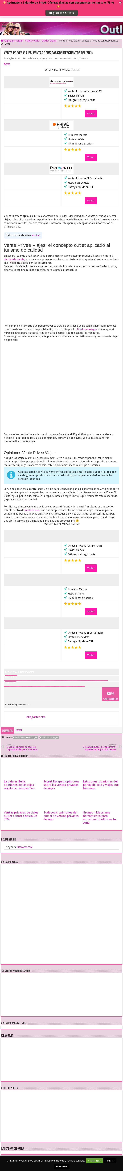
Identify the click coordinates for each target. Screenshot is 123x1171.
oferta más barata (14, 259)
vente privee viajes (49, 738)
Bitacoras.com (24, 847)
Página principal (12, 40)
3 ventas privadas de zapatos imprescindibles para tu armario (23, 747)
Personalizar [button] (62, 1166)
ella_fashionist (13, 58)
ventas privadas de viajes (25, 738)
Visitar (90, 113)
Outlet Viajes (49, 40)
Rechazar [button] (110, 1161)
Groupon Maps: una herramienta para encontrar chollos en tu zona (99, 817)
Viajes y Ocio (32, 40)
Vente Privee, (32, 510)
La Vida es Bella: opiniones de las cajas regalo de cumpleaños (19, 785)
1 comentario (64, 58)
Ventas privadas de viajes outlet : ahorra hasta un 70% (21, 816)
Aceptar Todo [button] (94, 1161)
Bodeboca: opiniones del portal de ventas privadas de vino (61, 816)
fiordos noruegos (87, 329)
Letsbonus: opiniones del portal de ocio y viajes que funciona (101, 785)
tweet (7, 63)
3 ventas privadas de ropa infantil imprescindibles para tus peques (99, 747)
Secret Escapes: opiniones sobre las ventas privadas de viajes (61, 785)
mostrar (36, 235)
